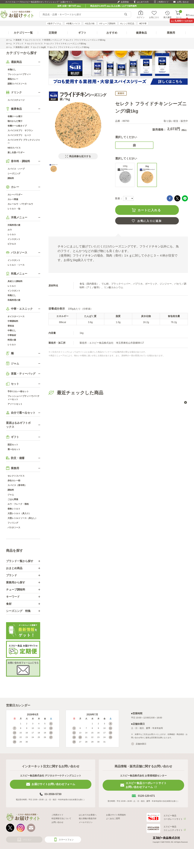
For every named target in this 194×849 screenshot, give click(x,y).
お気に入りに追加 (149, 220)
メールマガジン (86, 822)
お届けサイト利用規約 (116, 815)
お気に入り (154, 17)
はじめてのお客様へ (88, 815)
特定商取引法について (61, 818)
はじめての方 (143, 2)
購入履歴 (167, 17)
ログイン (141, 17)
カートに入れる (149, 210)
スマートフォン (66, 839)
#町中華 (143, 23)
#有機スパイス (73, 23)
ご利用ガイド (163, 2)
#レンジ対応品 (127, 23)
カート (179, 14)
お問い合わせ (183, 2)
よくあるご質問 (113, 818)
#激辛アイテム (54, 23)
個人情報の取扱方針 (88, 818)
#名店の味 (90, 23)
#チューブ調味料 (107, 23)
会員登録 (125, 2)
